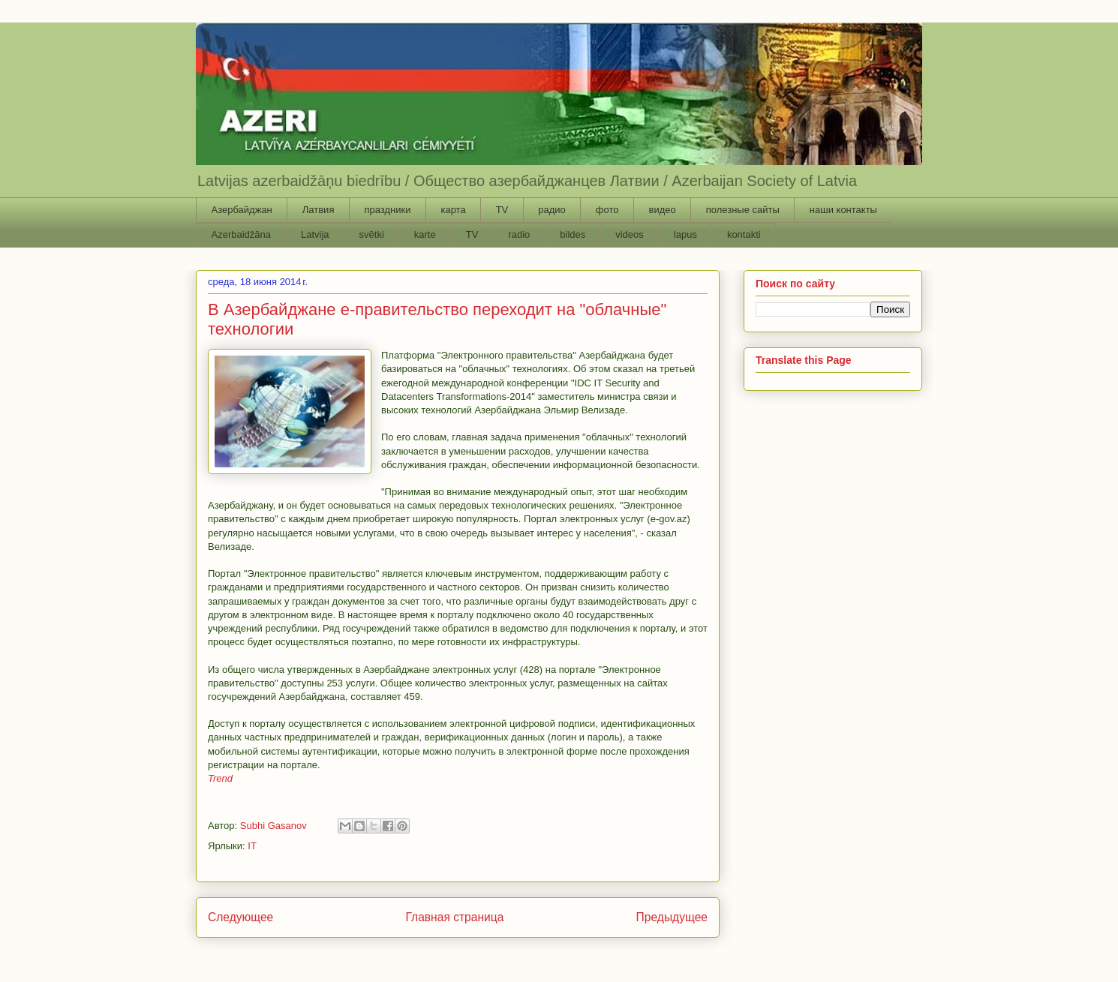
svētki (371, 234)
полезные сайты (743, 209)
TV (502, 209)
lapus (685, 234)
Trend (220, 778)
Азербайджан (242, 209)
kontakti (744, 234)
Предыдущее (672, 917)
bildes (572, 234)
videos (629, 234)
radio (519, 234)
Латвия (318, 209)
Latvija (315, 234)
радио (552, 209)
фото (607, 209)
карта (452, 209)
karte (425, 234)
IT (252, 845)
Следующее (240, 917)
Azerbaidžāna (242, 234)
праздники (387, 209)
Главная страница (454, 917)
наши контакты (843, 209)
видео (661, 209)
